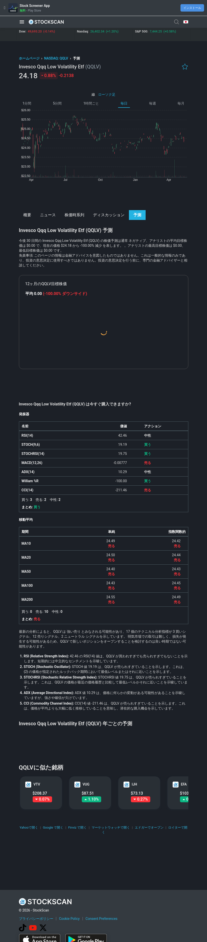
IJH (134, 784)
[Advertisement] (103, 195)
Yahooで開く (29, 827)
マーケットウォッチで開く (111, 827)
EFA (184, 784)
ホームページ (29, 58)
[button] (22, 22)
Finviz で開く (77, 827)
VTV (37, 784)
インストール (192, 8)
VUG (86, 784)
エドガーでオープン (149, 827)
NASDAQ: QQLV (56, 58)
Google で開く (53, 827)
